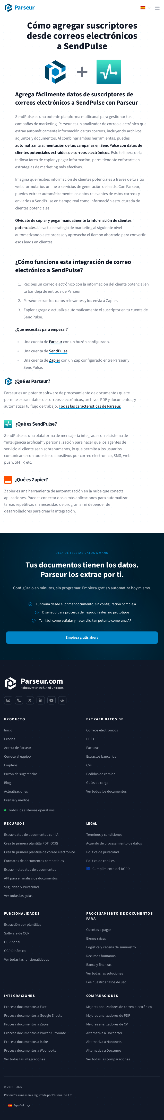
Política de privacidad (102, 852)
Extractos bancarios (101, 756)
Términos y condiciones (104, 834)
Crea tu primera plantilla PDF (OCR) (31, 843)
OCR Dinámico (15, 950)
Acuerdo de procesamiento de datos (114, 843)
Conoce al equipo (17, 756)
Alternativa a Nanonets (104, 1041)
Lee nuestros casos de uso (106, 982)
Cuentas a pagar (98, 929)
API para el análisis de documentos (31, 878)
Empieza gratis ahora (82, 637)
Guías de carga (97, 782)
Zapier (54, 360)
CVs (89, 765)
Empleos (11, 765)
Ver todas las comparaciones (108, 1059)
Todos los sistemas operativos (31, 810)
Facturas (92, 747)
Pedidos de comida (100, 774)
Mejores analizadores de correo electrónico (119, 1006)
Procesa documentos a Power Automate (35, 1033)
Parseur (55, 342)
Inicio (8, 730)
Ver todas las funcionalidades (26, 959)
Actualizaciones (16, 791)
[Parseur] (34, 683)
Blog (7, 782)
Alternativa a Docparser (104, 1033)
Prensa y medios (16, 800)
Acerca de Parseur (17, 747)
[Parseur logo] (19, 8)
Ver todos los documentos (106, 791)
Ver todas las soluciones (104, 973)
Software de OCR (16, 933)
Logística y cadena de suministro (111, 947)
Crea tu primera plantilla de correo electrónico (39, 852)
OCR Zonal (12, 942)
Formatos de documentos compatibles (34, 861)
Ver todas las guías (18, 895)
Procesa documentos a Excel (26, 1006)
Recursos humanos (101, 956)
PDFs (90, 739)
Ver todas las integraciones (24, 1059)
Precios (9, 739)
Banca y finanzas (98, 964)
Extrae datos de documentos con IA (31, 834)
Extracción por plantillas (22, 924)
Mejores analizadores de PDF (108, 1015)
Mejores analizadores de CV (107, 1024)
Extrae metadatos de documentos (30, 869)
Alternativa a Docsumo (103, 1050)
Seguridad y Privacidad (21, 887)
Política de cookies (100, 861)
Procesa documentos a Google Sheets (33, 1015)
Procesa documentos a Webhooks (30, 1050)
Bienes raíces (96, 938)
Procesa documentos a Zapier (27, 1024)
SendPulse (58, 351)
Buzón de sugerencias (20, 774)
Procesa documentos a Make (26, 1041)
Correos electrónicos (102, 730)
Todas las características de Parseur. (90, 406)
